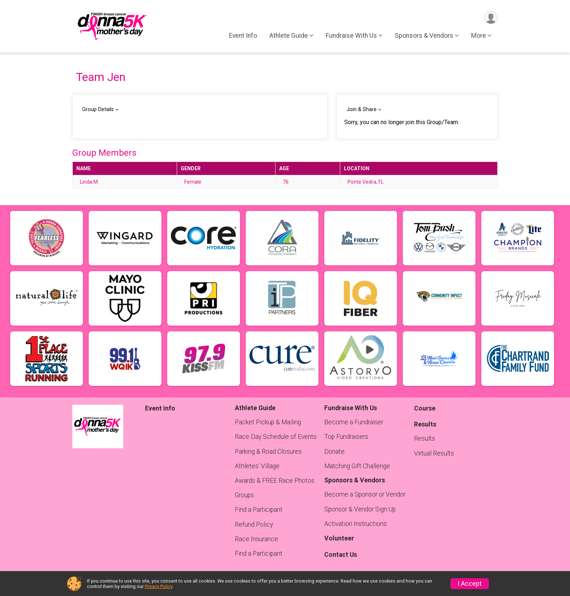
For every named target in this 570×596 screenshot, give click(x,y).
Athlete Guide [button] (288, 36)
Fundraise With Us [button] (351, 36)
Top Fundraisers (346, 436)
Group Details (98, 109)
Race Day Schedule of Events (276, 436)
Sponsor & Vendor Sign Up (360, 509)
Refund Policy (254, 524)
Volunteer (339, 538)
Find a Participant (258, 509)
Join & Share (361, 109)
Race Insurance (256, 539)
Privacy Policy (158, 586)
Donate (334, 451)
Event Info (243, 36)
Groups (244, 495)
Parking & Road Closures (268, 451)
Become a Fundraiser (353, 422)
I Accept (470, 583)
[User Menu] (491, 17)
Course (424, 408)
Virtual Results (434, 453)
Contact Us (340, 554)
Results (424, 438)
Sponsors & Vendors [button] (424, 36)
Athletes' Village (257, 466)
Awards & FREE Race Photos (274, 480)
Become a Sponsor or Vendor (364, 494)
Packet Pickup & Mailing (268, 422)
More (478, 36)
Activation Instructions (355, 523)
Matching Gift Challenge (357, 466)
